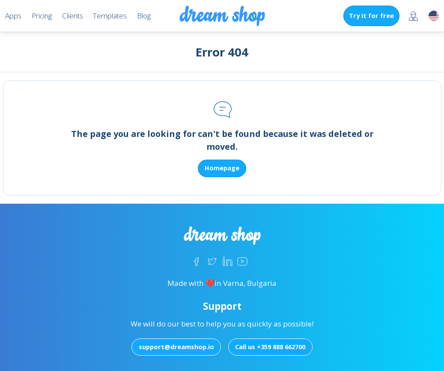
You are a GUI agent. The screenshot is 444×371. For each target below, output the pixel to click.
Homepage (222, 167)
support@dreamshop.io (176, 346)
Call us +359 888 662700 (270, 346)
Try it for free (371, 15)
